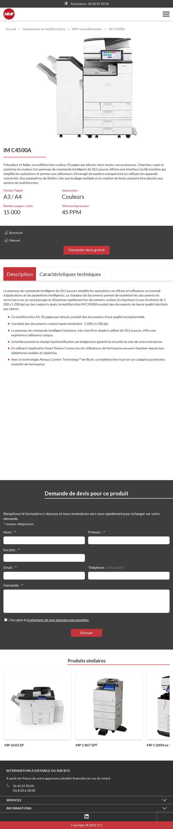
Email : (8, 567)
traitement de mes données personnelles (58, 620)
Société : (9, 550)
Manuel (12, 240)
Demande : (11, 585)
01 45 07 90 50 (98, 4)
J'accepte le (49, 620)
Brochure (14, 233)
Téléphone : (97, 567)
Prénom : (95, 532)
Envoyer (86, 632)
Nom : (8, 532)
